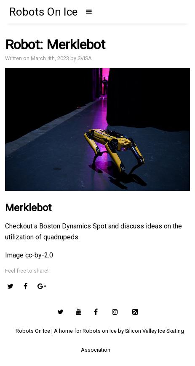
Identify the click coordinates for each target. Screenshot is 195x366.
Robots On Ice (43, 11)
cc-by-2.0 (39, 255)
